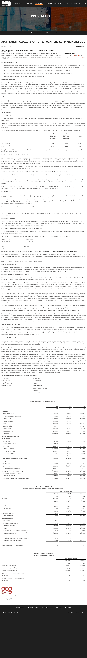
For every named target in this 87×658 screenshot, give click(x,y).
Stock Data (66, 3)
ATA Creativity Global (8, 654)
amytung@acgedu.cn (6, 426)
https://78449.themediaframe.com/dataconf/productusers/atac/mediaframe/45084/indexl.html (58, 273)
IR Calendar (48, 38)
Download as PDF (81, 51)
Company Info (48, 3)
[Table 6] (43, 608)
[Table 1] (43, 156)
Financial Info (57, 3)
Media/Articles (40, 38)
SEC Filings (74, 3)
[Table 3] (43, 424)
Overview (30, 3)
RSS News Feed (56, 649)
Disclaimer (78, 654)
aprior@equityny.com (37, 432)
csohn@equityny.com (37, 426)
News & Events (39, 3)
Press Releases (32, 38)
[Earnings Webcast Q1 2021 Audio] (70, 61)
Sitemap (68, 649)
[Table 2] (43, 266)
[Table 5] (43, 556)
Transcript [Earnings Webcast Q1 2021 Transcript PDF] (81, 60)
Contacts (45, 649)
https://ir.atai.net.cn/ (7, 279)
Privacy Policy (70, 654)
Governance (82, 3)
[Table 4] (43, 479)
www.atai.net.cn (7, 297)
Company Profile (33, 649)
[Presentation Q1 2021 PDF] (74, 63)
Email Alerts (56, 38)
